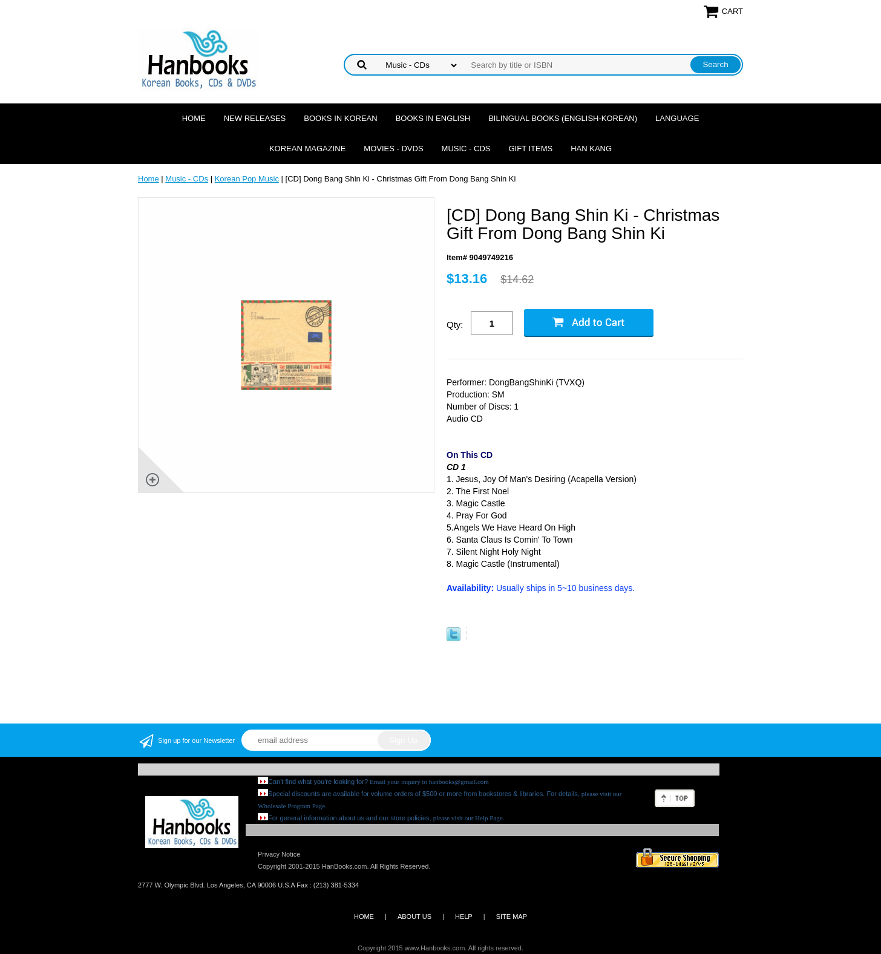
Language (677, 118)
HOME (364, 916)
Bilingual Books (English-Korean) (562, 118)
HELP (464, 916)
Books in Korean (340, 118)
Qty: (455, 324)
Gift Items (530, 148)
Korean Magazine (307, 148)
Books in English (433, 118)
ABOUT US (414, 916)
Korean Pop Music (247, 178)
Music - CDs (466, 148)
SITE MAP (511, 916)
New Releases (255, 118)
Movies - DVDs (393, 148)
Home (194, 118)
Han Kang (591, 148)
